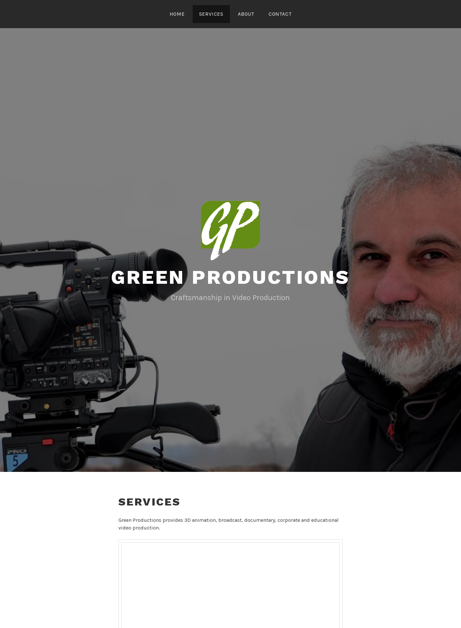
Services (211, 14)
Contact (280, 14)
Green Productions (230, 277)
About (246, 14)
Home (177, 14)
